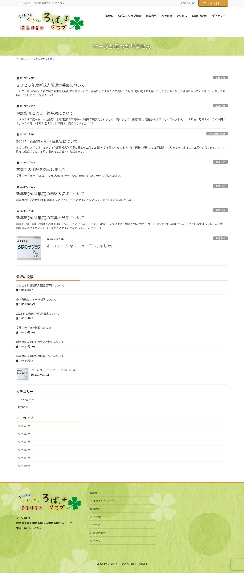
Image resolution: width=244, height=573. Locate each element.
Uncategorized (217, 133)
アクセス (95, 525)
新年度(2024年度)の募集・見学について (50, 217)
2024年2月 (24, 450)
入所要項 (95, 517)
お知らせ (220, 77)
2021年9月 (24, 466)
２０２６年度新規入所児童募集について (50, 85)
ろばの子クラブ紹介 (102, 501)
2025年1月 (24, 442)
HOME (94, 493)
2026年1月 (24, 426)
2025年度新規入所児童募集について (47, 141)
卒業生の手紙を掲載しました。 (43, 169)
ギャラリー (96, 541)
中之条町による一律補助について (44, 113)
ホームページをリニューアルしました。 (81, 245)
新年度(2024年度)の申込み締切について (50, 193)
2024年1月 (24, 458)
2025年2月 (24, 434)
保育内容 (95, 509)
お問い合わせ (213, 3)
